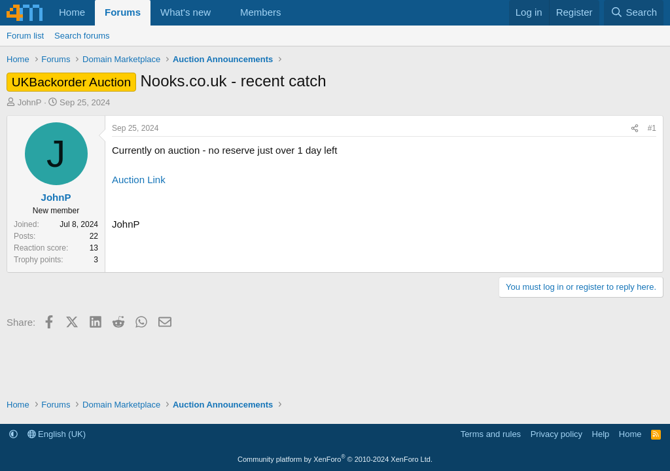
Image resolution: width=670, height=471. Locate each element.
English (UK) (56, 434)
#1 (652, 128)
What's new (185, 12)
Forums (123, 12)
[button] (221, 13)
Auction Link (139, 179)
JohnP (30, 102)
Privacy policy (556, 434)
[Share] (634, 128)
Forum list (25, 36)
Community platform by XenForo (335, 459)
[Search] (633, 13)
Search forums (82, 36)
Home (72, 12)
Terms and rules (491, 434)
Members (260, 12)
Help (601, 434)
